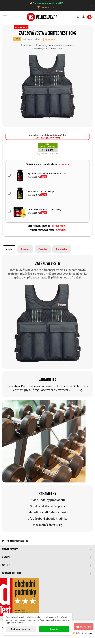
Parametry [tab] (61, 249)
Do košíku (83, 626)
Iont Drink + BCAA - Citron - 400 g (44, 209)
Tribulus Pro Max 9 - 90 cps (41, 191)
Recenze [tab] (25, 249)
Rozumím (54, 629)
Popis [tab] (9, 249)
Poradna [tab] (42, 249)
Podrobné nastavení (20, 629)
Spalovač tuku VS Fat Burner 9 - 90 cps (47, 173)
